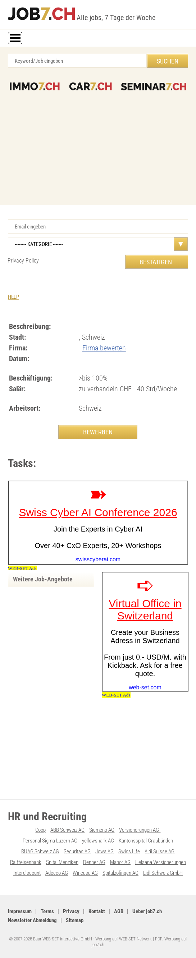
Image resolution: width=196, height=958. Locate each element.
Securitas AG (77, 851)
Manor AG (120, 862)
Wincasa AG (85, 873)
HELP (13, 297)
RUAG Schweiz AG (40, 851)
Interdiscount (27, 873)
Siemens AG (101, 830)
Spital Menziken (62, 862)
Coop (40, 830)
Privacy (71, 911)
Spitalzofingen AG (120, 873)
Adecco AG (56, 873)
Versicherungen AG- (139, 830)
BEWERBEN (98, 432)
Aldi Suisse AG (159, 851)
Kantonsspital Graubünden (146, 840)
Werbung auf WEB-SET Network (123, 939)
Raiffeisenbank (25, 862)
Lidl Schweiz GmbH (163, 873)
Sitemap (74, 920)
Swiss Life (129, 851)
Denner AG (94, 862)
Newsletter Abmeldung (32, 920)
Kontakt (96, 911)
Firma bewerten (104, 348)
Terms (47, 911)
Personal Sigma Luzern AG (50, 840)
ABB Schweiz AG (67, 830)
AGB (118, 911)
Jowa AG (104, 851)
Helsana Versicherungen (160, 862)
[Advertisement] (98, 144)
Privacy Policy (23, 260)
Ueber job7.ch (147, 911)
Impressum (20, 911)
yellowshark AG (98, 840)
